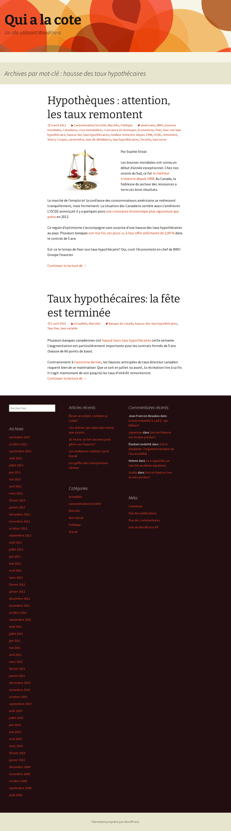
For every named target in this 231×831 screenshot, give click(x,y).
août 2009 (15, 795)
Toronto (145, 139)
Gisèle (133, 472)
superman (135, 432)
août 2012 (15, 542)
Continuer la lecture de (67, 265)
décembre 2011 (19, 598)
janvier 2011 (17, 676)
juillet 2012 (16, 549)
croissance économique (120, 130)
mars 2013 (16, 493)
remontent (170, 135)
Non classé (76, 518)
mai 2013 (15, 479)
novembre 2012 (19, 521)
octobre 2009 (18, 781)
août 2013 (15, 458)
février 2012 (17, 584)
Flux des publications (143, 513)
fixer (158, 130)
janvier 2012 (17, 591)
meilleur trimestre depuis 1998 (131, 135)
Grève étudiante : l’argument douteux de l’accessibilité (151, 449)
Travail (73, 532)
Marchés (113, 125)
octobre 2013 (18, 444)
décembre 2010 (19, 683)
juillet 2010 (16, 718)
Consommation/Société (90, 125)
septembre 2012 (20, 535)
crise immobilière (90, 130)
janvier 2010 (17, 760)
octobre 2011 (18, 613)
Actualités (81, 323)
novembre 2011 (19, 605)
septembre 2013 (20, 451)
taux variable (69, 328)
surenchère (76, 139)
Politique (127, 125)
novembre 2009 (19, 774)
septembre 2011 (20, 620)
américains (148, 125)
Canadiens (70, 130)
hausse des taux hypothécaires (88, 135)
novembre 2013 (19, 437)
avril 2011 (15, 655)
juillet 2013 (16, 465)
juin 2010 (15, 725)
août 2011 (15, 627)
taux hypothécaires (126, 139)
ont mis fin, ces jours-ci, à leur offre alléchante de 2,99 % (131, 233)
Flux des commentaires (144, 520)
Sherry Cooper (57, 139)
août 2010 (15, 711)
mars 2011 (16, 662)
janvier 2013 (17, 507)
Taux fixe (53, 328)
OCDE (157, 135)
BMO (160, 125)
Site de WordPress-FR (143, 527)
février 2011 (17, 669)
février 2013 (17, 500)
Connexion (136, 506)
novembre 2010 (19, 690)
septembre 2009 (20, 788)
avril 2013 (15, 486)
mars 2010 (16, 746)
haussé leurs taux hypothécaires (126, 340)
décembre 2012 (19, 514)
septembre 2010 (20, 704)
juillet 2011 (16, 634)
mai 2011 (15, 648)
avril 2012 (15, 570)
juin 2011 (15, 641)
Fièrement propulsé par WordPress (115, 822)
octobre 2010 (18, 697)
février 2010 (17, 753)
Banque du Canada (121, 323)
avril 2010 (15, 739)
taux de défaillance (98, 139)
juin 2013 (15, 472)
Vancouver (159, 139)
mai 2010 (15, 732)
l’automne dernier (88, 362)
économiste (146, 130)
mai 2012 (15, 563)
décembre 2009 (19, 767)
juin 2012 (15, 556)
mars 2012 (16, 577)
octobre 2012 (18, 528)
